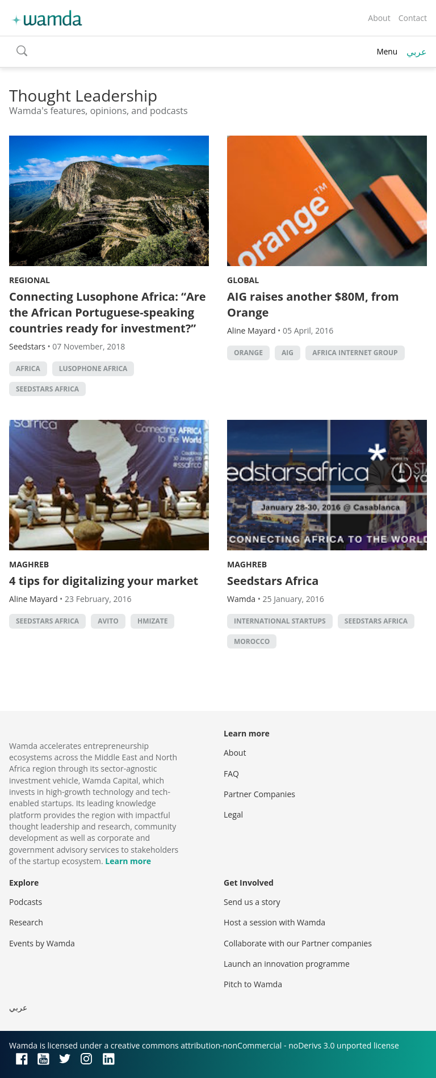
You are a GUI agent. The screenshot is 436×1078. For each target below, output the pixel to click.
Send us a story (252, 901)
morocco (252, 641)
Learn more (128, 861)
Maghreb (29, 564)
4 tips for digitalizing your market (103, 580)
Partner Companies (259, 794)
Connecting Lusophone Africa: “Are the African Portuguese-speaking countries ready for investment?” (107, 312)
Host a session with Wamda (274, 922)
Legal (233, 814)
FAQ (231, 773)
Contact (413, 17)
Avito (108, 621)
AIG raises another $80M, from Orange (313, 304)
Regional (29, 280)
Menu (386, 51)
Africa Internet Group (354, 352)
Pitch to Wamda (253, 984)
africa (28, 368)
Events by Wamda (42, 943)
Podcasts (25, 901)
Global (243, 280)
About (379, 17)
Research (26, 922)
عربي (416, 51)
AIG (288, 352)
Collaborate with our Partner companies (298, 943)
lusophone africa (93, 368)
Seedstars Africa (47, 389)
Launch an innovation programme (287, 963)
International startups (280, 621)
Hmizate (152, 621)
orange (248, 352)
